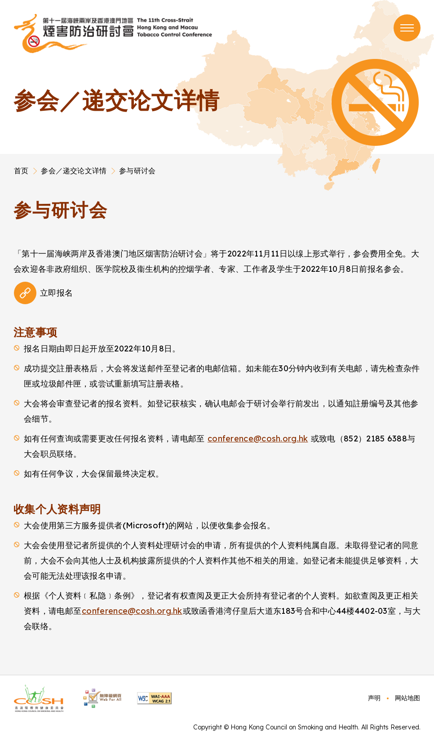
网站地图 (407, 698)
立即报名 (56, 293)
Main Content (13, 197)
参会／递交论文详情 (73, 170)
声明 (374, 698)
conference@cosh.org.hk (258, 438)
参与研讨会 (137, 170)
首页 (21, 170)
